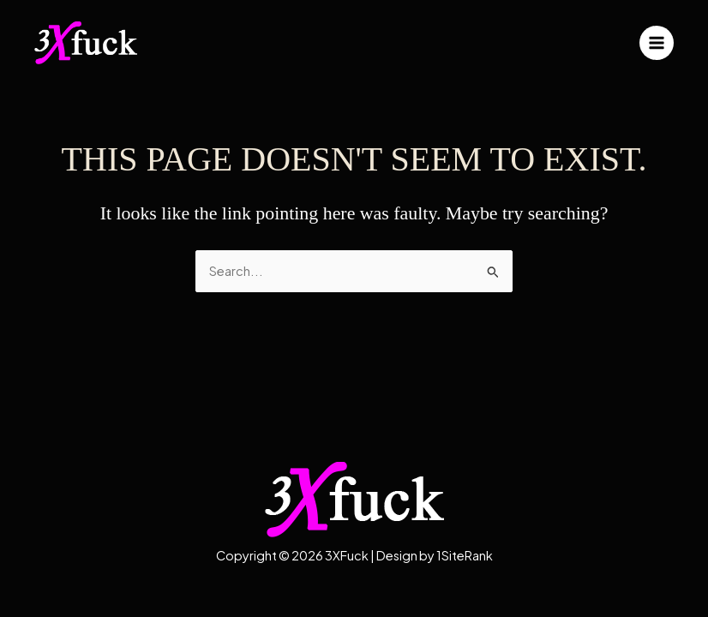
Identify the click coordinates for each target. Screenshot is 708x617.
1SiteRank (464, 555)
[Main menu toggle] (656, 43)
